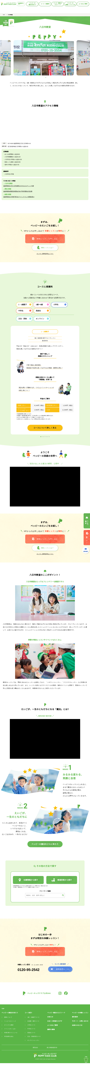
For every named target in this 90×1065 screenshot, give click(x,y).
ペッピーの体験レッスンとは (70, 3)
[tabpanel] (44, 57)
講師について (8, 1019)
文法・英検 (25, 320)
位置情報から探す (28, 881)
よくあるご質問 (83, 4)
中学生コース (31, 1030)
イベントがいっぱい (10, 1030)
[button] (40, 438)
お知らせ (50, 1018)
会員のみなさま (77, 1027)
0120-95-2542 (28, 971)
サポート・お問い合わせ (80, 1023)
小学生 (64, 305)
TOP (4, 14)
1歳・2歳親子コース (33, 1019)
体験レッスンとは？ (47, 247)
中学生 (25, 312)
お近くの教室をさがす (54, 1023)
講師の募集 (51, 1031)
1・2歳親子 (25, 305)
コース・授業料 (45, 4)
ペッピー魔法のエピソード (57, 3)
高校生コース (31, 1034)
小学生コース (31, 1026)
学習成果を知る (8, 1038)
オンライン (45, 320)
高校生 (45, 312)
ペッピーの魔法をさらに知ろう (45, 846)
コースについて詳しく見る (45, 429)
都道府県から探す (62, 881)
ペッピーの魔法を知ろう (32, 3)
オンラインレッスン (33, 1042)
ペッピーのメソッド (10, 1022)
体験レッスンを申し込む (45, 238)
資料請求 (75, 1018)
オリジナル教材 (8, 1026)
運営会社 (35, 1049)
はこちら (60, 971)
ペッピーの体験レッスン (80, 1014)
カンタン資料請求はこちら (45, 253)
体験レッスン (87, 537)
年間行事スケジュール (10, 1034)
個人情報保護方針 (52, 1049)
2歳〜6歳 (45, 305)
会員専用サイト (21, 4)
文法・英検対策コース (34, 1038)
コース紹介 (28, 1014)
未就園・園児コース (33, 1022)
